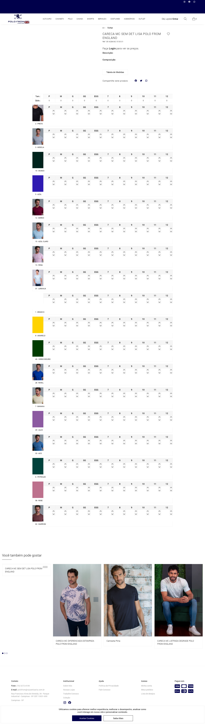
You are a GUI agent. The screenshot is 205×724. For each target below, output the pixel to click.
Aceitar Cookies (86, 718)
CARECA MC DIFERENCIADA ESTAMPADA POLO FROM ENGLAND (75, 643)
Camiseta (112, 17)
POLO (70, 9)
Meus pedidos (147, 690)
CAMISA (80, 9)
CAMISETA (60, 9)
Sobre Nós (67, 686)
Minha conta (146, 686)
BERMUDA (102, 9)
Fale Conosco (104, 690)
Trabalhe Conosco (71, 694)
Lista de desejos (148, 694)
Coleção (66, 698)
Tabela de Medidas (115, 72)
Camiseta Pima (113, 641)
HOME (90, 17)
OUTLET (142, 9)
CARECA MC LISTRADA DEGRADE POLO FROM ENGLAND (175, 643)
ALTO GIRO (47, 9)
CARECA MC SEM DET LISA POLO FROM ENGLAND (23, 570)
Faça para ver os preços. (121, 48)
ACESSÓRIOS (129, 9)
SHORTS (90, 9)
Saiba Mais (118, 718)
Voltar (110, 27)
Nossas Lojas (69, 690)
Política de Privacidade (109, 686)
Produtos (100, 17)
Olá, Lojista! (170, 9)
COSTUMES (115, 9)
